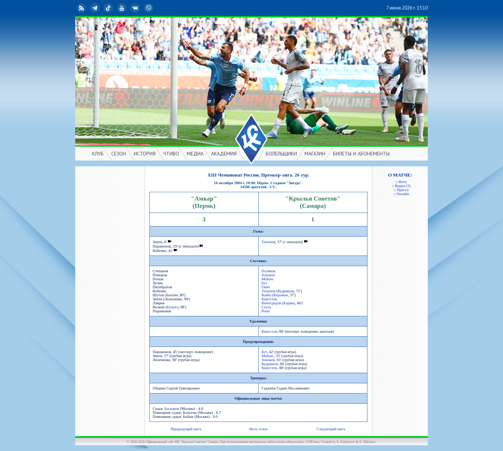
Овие (266, 287)
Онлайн (403, 194)
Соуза (266, 307)
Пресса (403, 190)
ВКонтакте (135, 8)
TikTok (109, 8)
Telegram (95, 8)
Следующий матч (331, 429)
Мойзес (268, 279)
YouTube (122, 8)
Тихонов (268, 242)
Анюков (268, 275)
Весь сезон (258, 429)
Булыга (172, 307)
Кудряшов (286, 291)
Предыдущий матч (185, 429)
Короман (281, 295)
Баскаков (171, 409)
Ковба (266, 295)
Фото (402, 182)
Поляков (268, 271)
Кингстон (269, 299)
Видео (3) (402, 186)
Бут (264, 283)
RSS (82, 8)
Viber (149, 8)
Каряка (289, 303)
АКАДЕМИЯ (224, 153)
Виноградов (271, 303)
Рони (266, 311)
